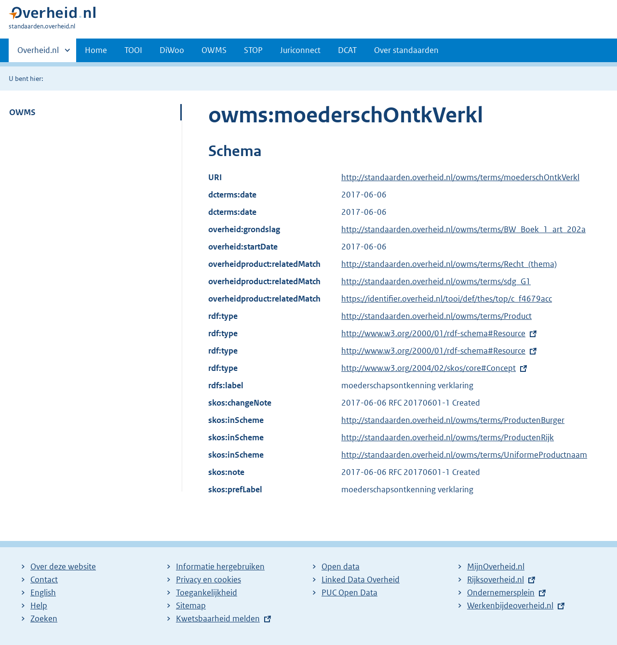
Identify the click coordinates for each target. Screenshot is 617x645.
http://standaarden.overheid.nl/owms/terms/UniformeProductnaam (464, 454)
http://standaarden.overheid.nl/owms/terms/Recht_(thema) (449, 264)
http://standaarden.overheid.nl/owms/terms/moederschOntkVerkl (460, 177)
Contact (44, 579)
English (43, 592)
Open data (341, 566)
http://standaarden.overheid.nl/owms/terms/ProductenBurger (452, 420)
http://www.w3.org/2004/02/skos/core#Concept (428, 368)
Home (96, 50)
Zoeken (43, 618)
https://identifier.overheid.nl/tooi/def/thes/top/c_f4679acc (446, 298)
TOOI (133, 50)
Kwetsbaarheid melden (218, 618)
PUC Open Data (349, 592)
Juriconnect (300, 50)
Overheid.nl (38, 53)
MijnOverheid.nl (495, 566)
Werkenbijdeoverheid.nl (510, 605)
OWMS (214, 50)
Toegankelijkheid (206, 592)
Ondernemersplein (501, 592)
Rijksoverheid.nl (495, 579)
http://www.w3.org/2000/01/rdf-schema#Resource (433, 333)
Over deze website (63, 566)
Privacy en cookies (208, 579)
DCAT (347, 50)
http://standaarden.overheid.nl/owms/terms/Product (436, 316)
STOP (253, 50)
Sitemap (191, 605)
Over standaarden (406, 50)
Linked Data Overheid (361, 579)
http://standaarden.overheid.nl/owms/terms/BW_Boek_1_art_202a (463, 229)
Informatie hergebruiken (220, 566)
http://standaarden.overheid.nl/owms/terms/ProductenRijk (447, 437)
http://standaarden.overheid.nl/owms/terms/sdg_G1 (436, 281)
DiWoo (172, 50)
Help (38, 605)
